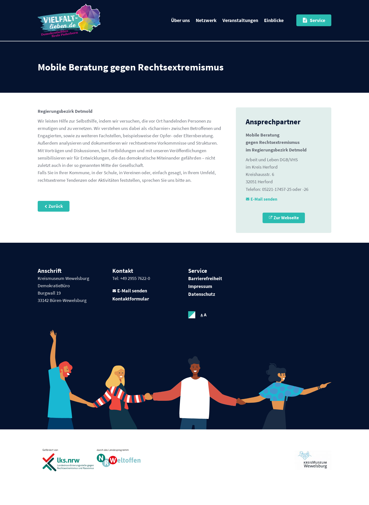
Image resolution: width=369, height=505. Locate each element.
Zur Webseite (286, 222)
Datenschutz (201, 298)
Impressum (200, 290)
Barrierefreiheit (205, 283)
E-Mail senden (265, 202)
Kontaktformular (130, 303)
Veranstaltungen (240, 20)
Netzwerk (206, 20)
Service (317, 20)
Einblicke (274, 20)
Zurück (55, 219)
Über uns (180, 20)
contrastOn (192, 319)
